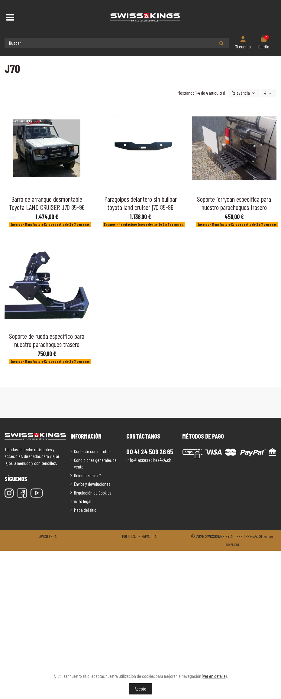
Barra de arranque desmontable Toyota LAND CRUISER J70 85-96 (47, 203)
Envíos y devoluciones (92, 484)
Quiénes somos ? (87, 475)
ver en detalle (214, 676)
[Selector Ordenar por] (244, 93)
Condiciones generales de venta (95, 463)
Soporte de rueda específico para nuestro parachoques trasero (46, 340)
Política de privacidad (140, 536)
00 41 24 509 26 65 (149, 452)
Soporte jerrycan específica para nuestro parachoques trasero (234, 203)
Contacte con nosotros (92, 451)
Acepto (140, 688)
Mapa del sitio (85, 510)
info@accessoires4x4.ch (148, 459)
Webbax (268, 537)
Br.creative (233, 544)
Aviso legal (82, 501)
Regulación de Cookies (92, 492)
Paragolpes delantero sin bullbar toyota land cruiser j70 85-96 (140, 203)
